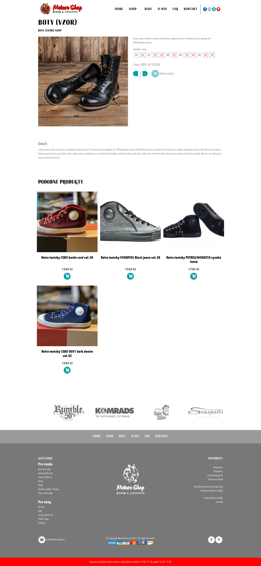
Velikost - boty (139, 49)
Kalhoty (41, 523)
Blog (148, 9)
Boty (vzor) (46, 31)
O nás (162, 9)
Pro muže (45, 464)
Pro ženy (44, 502)
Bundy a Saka (44, 469)
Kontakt (191, 9)
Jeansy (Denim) (45, 473)
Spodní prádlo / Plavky (48, 489)
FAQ (175, 9)
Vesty (40, 481)
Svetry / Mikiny (45, 477)
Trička (40, 485)
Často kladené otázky (213, 498)
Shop (133, 9)
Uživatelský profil (215, 475)
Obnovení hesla (215, 479)
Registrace (218, 467)
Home (119, 9)
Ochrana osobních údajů (212, 491)
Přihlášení (218, 471)
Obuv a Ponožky (45, 493)
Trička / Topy (43, 519)
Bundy (41, 507)
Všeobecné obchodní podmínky (208, 487)
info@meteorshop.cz (51, 539)
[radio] (136, 54)
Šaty (40, 511)
